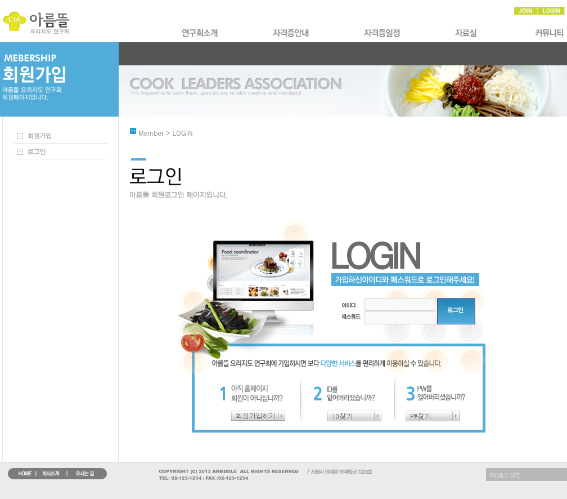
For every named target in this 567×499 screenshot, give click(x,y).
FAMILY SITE (504, 475)
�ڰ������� (383, 33)
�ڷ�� (468, 33)
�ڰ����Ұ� (292, 33)
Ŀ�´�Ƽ (548, 33)
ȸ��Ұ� (201, 33)
